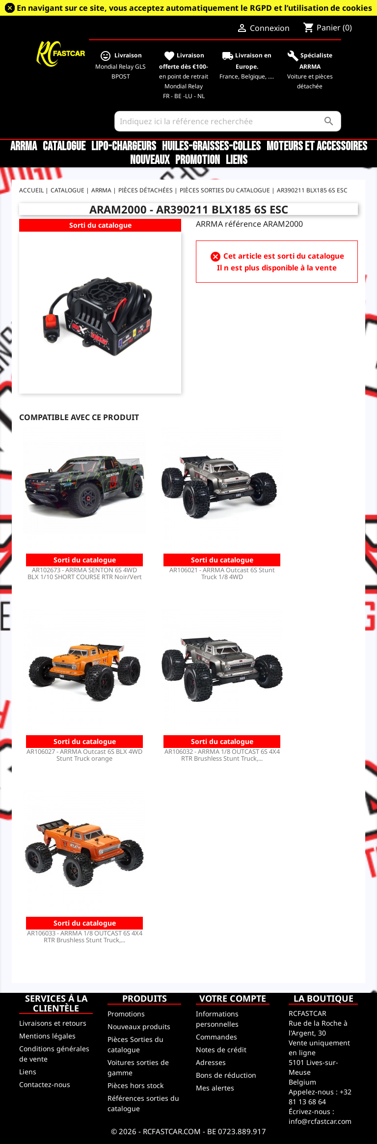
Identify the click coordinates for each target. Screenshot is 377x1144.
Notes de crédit (221, 1049)
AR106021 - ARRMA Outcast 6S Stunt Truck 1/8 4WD (222, 573)
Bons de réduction (226, 1075)
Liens (236, 160)
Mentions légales (47, 1035)
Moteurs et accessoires (317, 147)
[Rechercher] (228, 121)
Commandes (216, 1036)
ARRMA (23, 147)
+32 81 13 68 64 (320, 1096)
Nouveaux (149, 160)
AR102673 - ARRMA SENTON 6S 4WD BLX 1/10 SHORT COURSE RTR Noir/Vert (84, 573)
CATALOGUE (64, 147)
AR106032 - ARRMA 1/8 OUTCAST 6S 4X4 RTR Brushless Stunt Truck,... (222, 755)
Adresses (211, 1062)
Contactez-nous (44, 1084)
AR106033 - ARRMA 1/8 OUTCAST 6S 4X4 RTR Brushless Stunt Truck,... (84, 936)
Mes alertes (215, 1087)
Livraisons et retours (52, 1023)
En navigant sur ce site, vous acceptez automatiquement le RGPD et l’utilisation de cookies (194, 7)
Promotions (126, 1013)
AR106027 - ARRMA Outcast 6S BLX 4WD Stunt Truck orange (84, 755)
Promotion (197, 160)
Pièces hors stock (135, 1085)
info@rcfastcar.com (320, 1121)
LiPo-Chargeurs (123, 147)
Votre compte (232, 998)
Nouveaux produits (139, 1026)
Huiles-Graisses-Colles (211, 147)
